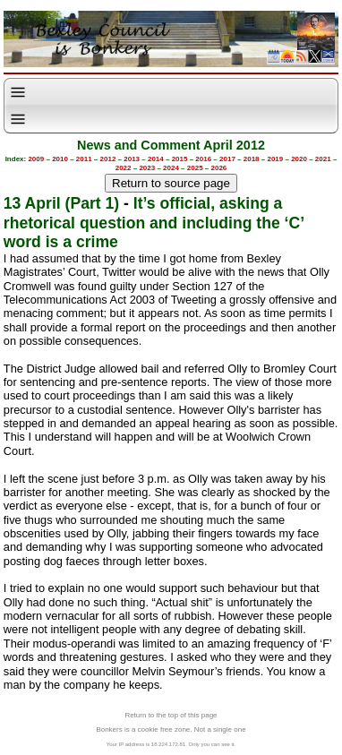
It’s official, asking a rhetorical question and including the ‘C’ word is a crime (154, 222)
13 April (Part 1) (61, 203)
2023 (147, 168)
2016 (203, 159)
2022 (123, 168)
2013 (132, 159)
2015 (180, 159)
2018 (252, 159)
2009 (36, 159)
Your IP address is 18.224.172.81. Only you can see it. (171, 744)
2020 (299, 159)
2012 (108, 159)
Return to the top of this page (170, 715)
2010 (60, 159)
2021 (323, 159)
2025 (195, 168)
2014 (156, 159)
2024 (171, 168)
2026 (219, 168)
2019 (275, 159)
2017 (227, 159)
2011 (84, 159)
